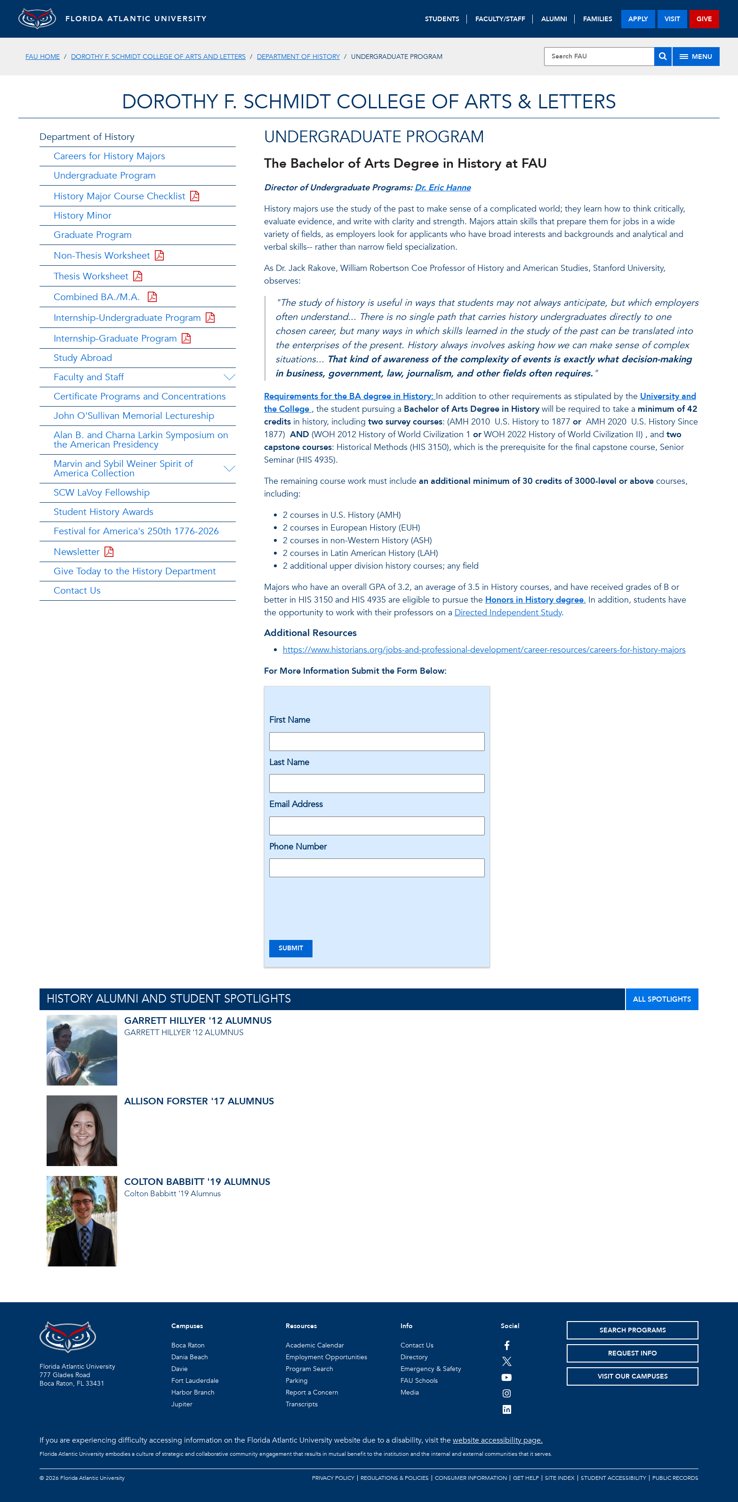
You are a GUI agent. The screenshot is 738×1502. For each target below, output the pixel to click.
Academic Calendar (315, 1345)
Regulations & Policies (395, 1478)
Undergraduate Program (105, 175)
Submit (291, 948)
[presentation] (340, 902)
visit (672, 19)
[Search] (663, 56)
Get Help (526, 1478)
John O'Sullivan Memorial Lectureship (134, 415)
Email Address (296, 804)
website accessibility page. (498, 1440)
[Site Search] (607, 56)
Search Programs (633, 1330)
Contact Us (77, 590)
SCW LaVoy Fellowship (102, 492)
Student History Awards (103, 512)
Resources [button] (301, 1326)
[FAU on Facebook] (507, 1345)
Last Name (289, 762)
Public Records (675, 1478)
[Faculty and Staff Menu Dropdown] (229, 377)
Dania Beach (189, 1357)
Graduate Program (93, 235)
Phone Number (298, 847)
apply (638, 19)
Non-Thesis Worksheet (109, 255)
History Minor (83, 215)
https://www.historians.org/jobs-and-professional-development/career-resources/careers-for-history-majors (484, 650)
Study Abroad (83, 357)
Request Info (632, 1353)
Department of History (298, 56)
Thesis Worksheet (98, 276)
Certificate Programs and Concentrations (140, 396)
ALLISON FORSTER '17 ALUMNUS (199, 1101)
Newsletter (83, 552)
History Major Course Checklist (126, 196)
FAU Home (42, 56)
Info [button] (407, 1326)
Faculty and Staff (89, 377)
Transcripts (302, 1404)
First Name (289, 720)
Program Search (309, 1368)
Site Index (560, 1478)
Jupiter (182, 1404)
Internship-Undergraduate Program (134, 317)
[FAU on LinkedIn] (507, 1409)
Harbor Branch (193, 1392)
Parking (297, 1380)
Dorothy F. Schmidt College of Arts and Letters (158, 56)
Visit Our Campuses (633, 1376)
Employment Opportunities (326, 1357)
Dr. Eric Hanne (443, 188)
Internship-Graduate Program (122, 338)
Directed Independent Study (508, 613)
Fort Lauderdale (195, 1380)
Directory (414, 1357)
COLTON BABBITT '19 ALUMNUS (197, 1181)
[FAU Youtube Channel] (507, 1377)
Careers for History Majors (109, 156)
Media (410, 1392)
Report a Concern (312, 1392)
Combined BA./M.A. (105, 297)
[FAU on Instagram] (507, 1393)
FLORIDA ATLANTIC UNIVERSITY (136, 19)
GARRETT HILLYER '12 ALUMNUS (198, 1020)
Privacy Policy (333, 1478)
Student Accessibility (613, 1478)
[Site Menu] (696, 56)
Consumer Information (471, 1478)
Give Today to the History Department (135, 571)
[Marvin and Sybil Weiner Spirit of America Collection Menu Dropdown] (230, 469)
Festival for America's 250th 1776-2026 (136, 531)
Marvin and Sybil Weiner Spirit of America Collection (123, 468)
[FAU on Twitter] (507, 1361)
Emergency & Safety (431, 1368)
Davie (179, 1368)
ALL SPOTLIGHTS (662, 999)
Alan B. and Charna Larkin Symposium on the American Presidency (141, 440)
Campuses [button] (187, 1326)
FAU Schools (419, 1380)
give (704, 19)
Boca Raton (188, 1345)
